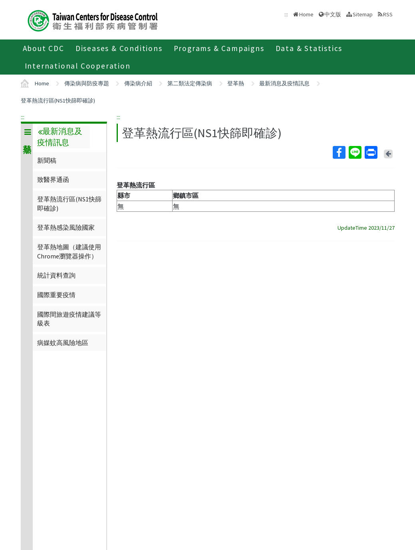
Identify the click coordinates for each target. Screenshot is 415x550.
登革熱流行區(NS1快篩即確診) (58, 100)
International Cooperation (78, 66)
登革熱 (235, 83)
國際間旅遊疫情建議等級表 (69, 318)
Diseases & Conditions (119, 48)
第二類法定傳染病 (189, 83)
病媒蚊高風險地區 (62, 343)
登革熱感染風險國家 (66, 227)
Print (370, 152)
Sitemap (363, 14)
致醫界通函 (53, 179)
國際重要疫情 (56, 295)
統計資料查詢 (56, 275)
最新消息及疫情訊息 (284, 83)
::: (22, 117)
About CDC (43, 48)
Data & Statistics (309, 48)
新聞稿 (46, 160)
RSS (388, 14)
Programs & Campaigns (219, 48)
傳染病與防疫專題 (86, 83)
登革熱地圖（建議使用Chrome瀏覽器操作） (69, 251)
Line (354, 152)
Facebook (339, 152)
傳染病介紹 (138, 83)
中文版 (332, 14)
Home (306, 14)
